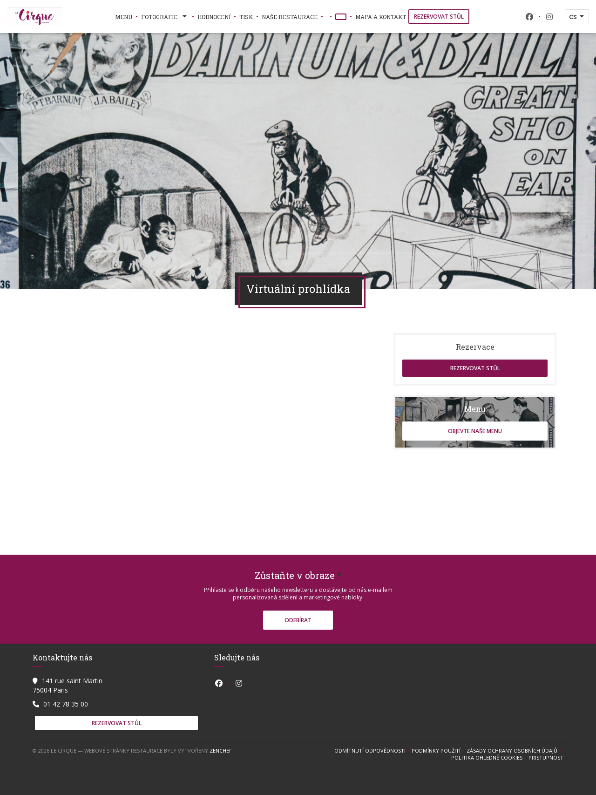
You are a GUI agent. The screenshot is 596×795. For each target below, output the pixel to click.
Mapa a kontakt (380, 16)
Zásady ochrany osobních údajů (515, 750)
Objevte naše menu (475, 431)
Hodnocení (213, 16)
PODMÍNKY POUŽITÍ (439, 750)
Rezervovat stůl (439, 16)
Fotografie (165, 16)
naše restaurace (290, 16)
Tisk (246, 16)
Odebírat (298, 620)
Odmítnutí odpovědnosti (373, 750)
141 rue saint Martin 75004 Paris (67, 685)
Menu (123, 16)
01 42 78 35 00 (65, 704)
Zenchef (221, 750)
